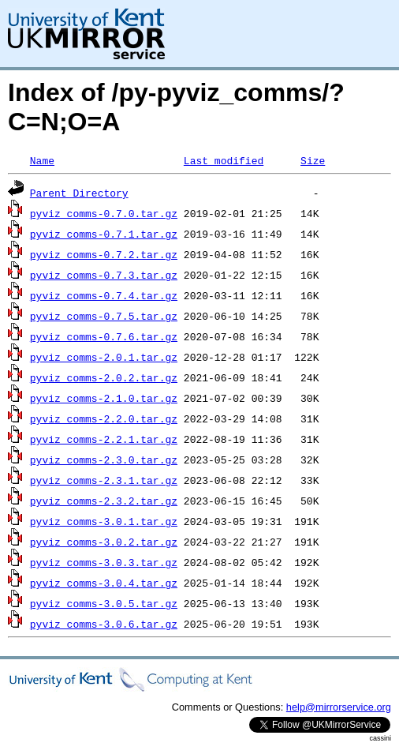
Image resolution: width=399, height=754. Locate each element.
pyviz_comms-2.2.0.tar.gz (103, 418)
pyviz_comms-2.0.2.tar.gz (103, 377)
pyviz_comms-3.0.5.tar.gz (103, 603)
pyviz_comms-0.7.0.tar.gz (103, 213)
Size (312, 160)
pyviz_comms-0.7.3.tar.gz (103, 275)
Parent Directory (79, 193)
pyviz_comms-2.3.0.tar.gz (103, 459)
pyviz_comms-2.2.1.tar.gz (103, 439)
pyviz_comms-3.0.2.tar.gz (103, 542)
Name (42, 160)
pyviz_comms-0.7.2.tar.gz (103, 254)
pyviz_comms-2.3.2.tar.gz (103, 500)
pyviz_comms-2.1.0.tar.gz (103, 398)
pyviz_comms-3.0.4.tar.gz (103, 583)
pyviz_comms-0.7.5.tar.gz (103, 316)
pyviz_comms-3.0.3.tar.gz (103, 562)
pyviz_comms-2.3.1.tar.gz (103, 480)
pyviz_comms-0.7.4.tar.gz (103, 295)
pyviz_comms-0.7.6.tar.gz (103, 336)
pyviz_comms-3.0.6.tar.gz (103, 624)
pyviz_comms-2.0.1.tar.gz (103, 357)
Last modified (223, 160)
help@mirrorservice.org (338, 707)
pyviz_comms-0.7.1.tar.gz (103, 234)
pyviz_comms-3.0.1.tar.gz (103, 521)
